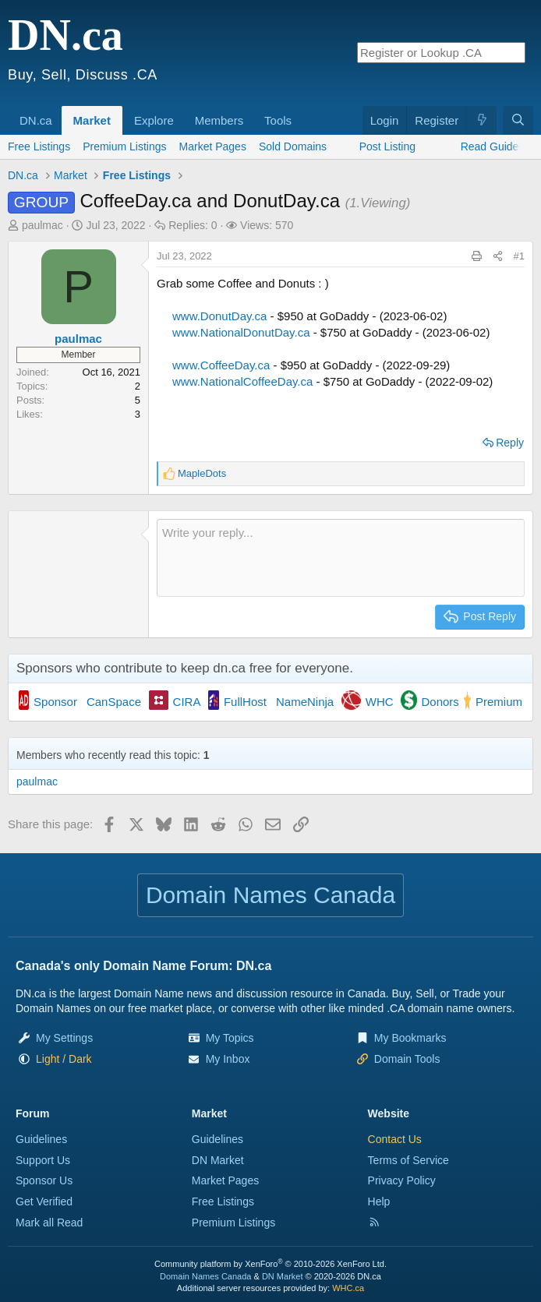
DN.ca (35, 120)
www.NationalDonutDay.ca (240, 332)
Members (219, 120)
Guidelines (41, 1139)
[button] (58, 112)
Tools (278, 120)
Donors (440, 701)
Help (379, 1201)
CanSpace (114, 701)
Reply (510, 442)
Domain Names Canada (205, 1276)
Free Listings (39, 146)
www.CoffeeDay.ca (221, 365)
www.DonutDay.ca (219, 316)
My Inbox (228, 1059)
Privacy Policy (402, 1180)
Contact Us (395, 1139)
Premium (499, 701)
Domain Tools (407, 1059)
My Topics (230, 1038)
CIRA (187, 701)
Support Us (43, 1160)
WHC (380, 701)
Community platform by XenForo (270, 1263)
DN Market (218, 1160)
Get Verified (44, 1201)
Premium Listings (124, 146)
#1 (519, 256)
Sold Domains (293, 146)
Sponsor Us (44, 1180)
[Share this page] (497, 256)
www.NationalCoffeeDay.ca (242, 381)
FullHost (245, 701)
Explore (154, 120)
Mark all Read (49, 1222)
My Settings (64, 1038)
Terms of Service (408, 1160)
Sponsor (55, 701)
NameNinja (305, 701)
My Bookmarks (410, 1038)
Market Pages (212, 146)
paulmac (42, 225)
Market (92, 120)
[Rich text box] (341, 558)
